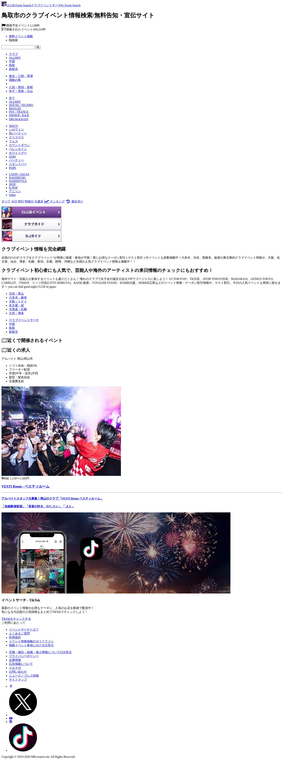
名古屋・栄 (16, 305)
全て (12, 98)
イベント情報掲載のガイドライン (31, 641)
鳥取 (12, 65)
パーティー (16, 160)
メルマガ (15, 667)
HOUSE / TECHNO (21, 105)
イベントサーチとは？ (24, 629)
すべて (5, 201)
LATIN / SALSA (19, 174)
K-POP (13, 187)
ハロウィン (16, 129)
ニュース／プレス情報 (24, 675)
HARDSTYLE (18, 181)
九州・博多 (16, 313)
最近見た (74, 201)
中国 (12, 61)
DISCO (13, 126)
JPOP (12, 184)
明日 (21, 201)
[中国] (12, 324)
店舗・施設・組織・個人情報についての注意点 (40, 652)
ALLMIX (15, 57)
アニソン (15, 191)
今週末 (38, 201)
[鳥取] (12, 327)
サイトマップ (18, 679)
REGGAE (15, 108)
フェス (13, 141)
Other (12, 195)
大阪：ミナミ (18, 301)
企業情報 (15, 660)
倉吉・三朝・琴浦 (21, 76)
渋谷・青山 (16, 293)
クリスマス (16, 137)
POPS (12, 167)
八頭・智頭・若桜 (21, 87)
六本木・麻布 (18, 297)
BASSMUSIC (17, 177)
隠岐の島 (15, 79)
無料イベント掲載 (21, 36)
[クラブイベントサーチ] (24, 320)
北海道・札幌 (18, 309)
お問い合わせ (18, 671)
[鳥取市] (13, 331)
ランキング (54, 201)
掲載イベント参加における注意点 (31, 645)
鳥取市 (13, 69)
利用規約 (15, 637)
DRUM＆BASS (18, 119)
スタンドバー (18, 164)
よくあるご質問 (19, 633)
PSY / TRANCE (19, 111)
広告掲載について (21, 663)
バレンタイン (18, 149)
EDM (12, 156)
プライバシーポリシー (24, 656)
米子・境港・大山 (21, 91)
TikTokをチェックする (16, 618)
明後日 (29, 201)
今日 (14, 201)
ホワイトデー (18, 153)
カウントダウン (19, 145)
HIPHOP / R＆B (19, 115)
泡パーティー (18, 133)
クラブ (13, 54)
